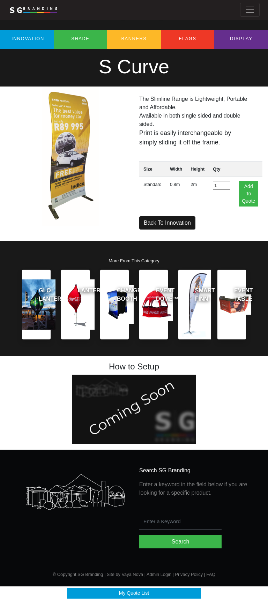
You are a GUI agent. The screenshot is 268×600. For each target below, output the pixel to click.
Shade (80, 38)
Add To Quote (248, 193)
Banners (134, 38)
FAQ (211, 574)
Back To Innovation (167, 223)
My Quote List (134, 593)
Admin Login (159, 574)
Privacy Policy (189, 574)
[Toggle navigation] (250, 10)
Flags (187, 38)
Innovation (28, 38)
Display (241, 38)
